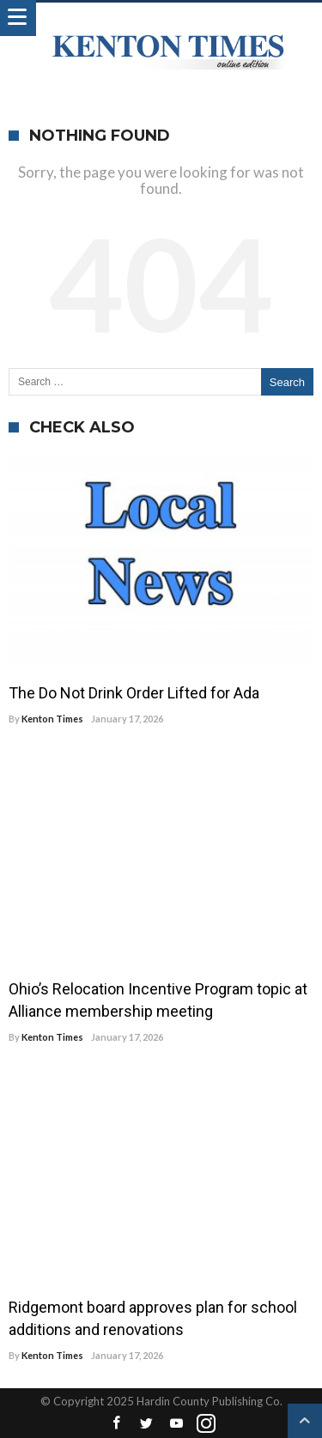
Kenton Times (52, 718)
